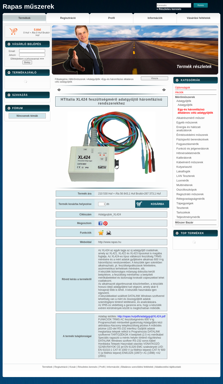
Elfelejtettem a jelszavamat (27, 58)
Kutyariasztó (184, 166)
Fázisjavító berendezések (192, 139)
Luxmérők (182, 180)
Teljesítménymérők (188, 217)
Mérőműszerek (78, 79)
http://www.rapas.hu (109, 242)
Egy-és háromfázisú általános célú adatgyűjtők (195, 111)
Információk (113, 367)
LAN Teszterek (185, 176)
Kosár (72, 367)
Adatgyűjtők (94, 79)
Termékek (47, 367)
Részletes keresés (87, 367)
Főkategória (61, 79)
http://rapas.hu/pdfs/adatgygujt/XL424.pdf (142, 316)
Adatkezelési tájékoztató (168, 367)
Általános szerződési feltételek (137, 367)
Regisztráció (61, 367)
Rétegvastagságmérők (190, 198)
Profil (102, 367)
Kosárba (157, 204)
